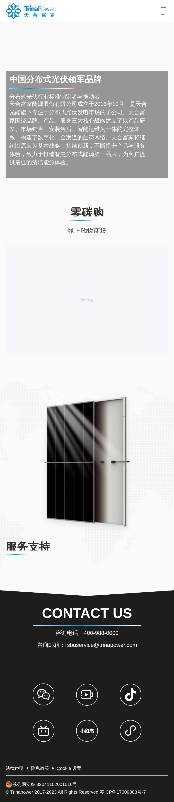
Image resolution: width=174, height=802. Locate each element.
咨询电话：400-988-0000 (87, 633)
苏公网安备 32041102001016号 (41, 784)
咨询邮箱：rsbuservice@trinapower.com (87, 645)
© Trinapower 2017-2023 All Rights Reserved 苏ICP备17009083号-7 (76, 792)
